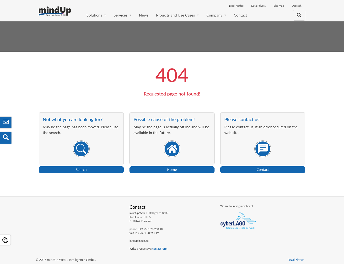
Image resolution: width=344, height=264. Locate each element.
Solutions (94, 15)
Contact (240, 15)
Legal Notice (236, 5)
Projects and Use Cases (176, 15)
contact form (159, 248)
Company (214, 15)
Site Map (279, 5)
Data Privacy (258, 5)
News (144, 15)
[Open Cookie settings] (5, 240)
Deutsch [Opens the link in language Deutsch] (296, 5)
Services (121, 15)
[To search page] (299, 15)
